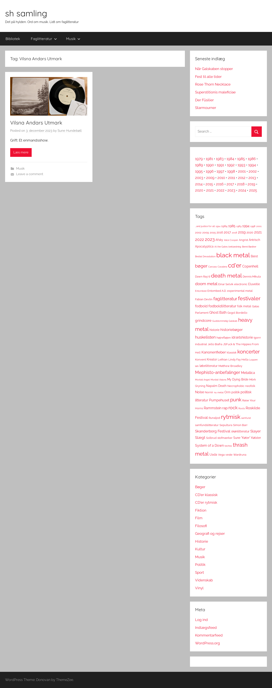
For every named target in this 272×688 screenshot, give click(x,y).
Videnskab (204, 580)
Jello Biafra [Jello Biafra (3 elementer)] (215, 344)
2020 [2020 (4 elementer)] (249, 232)
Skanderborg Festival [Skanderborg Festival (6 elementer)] (212, 431)
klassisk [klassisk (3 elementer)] (232, 352)
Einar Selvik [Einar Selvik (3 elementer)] (225, 284)
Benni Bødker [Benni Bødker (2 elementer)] (249, 246)
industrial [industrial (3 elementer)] (201, 344)
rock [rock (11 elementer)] (233, 407)
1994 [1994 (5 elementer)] (245, 226)
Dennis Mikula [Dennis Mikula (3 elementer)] (252, 276)
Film (199, 518)
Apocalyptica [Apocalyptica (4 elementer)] (204, 246)
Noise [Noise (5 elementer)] (199, 392)
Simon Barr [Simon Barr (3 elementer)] (240, 425)
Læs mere (20, 152)
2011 (231, 178)
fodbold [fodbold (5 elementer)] (201, 306)
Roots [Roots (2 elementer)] (241, 408)
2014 (199, 184)
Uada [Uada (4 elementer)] (213, 454)
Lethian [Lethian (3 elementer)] (223, 359)
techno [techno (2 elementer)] (228, 446)
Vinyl (199, 588)
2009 (210, 178)
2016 (220, 184)
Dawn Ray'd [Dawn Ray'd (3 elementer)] (202, 276)
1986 (252, 159)
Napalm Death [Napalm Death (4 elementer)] (216, 386)
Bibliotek (13, 38)
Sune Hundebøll (70, 131)
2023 (231, 190)
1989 (199, 165)
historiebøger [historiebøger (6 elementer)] (231, 330)
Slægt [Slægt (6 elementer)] (200, 437)
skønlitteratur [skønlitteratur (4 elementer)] (240, 431)
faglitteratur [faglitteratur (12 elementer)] (225, 298)
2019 (251, 184)
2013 (252, 178)
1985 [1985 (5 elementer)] (231, 226)
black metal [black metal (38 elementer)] (233, 255)
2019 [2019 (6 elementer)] (242, 232)
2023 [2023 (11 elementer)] (210, 239)
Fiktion (200, 510)
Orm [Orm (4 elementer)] (227, 392)
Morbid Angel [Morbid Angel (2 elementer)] (202, 379)
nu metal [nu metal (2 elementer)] (219, 392)
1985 (241, 159)
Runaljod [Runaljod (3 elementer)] (214, 417)
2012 (241, 178)
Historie (201, 541)
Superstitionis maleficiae (215, 92)
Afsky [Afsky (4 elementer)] (219, 240)
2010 (221, 178)
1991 (220, 165)
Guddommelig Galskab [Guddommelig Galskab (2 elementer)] (224, 321)
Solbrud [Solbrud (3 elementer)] (211, 437)
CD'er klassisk (206, 495)
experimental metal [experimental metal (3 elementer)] (240, 290)
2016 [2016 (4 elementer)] (220, 232)
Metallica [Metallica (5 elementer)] (248, 373)
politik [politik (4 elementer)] (235, 392)
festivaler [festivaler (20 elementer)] (249, 298)
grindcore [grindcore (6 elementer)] (203, 320)
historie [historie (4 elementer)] (215, 330)
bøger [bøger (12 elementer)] (201, 266)
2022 (220, 190)
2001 (242, 171)
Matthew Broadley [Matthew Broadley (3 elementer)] (230, 366)
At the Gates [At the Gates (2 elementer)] (221, 246)
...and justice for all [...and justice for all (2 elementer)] (205, 226)
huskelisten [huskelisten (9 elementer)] (205, 337)
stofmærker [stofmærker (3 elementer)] (224, 437)
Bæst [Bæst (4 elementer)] (254, 256)
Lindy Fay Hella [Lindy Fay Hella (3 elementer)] (238, 359)
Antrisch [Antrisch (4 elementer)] (254, 240)
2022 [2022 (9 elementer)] (199, 239)
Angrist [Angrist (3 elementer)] (243, 240)
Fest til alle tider (208, 76)
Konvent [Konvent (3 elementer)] (200, 359)
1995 (199, 171)
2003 (199, 178)
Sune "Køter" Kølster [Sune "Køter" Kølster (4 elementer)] (247, 437)
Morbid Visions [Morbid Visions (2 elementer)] (218, 379)
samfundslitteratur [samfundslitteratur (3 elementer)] (207, 425)
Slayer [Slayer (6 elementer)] (255, 431)
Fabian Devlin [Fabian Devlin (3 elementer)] (203, 299)
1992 (231, 165)
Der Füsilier (204, 100)
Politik (200, 564)
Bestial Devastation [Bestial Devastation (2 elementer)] (205, 256)
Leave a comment (29, 174)
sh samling (26, 13)
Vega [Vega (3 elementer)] (221, 454)
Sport (199, 572)
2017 (230, 184)
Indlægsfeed (206, 627)
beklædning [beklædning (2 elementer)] (234, 246)
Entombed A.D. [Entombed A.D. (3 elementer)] (216, 290)
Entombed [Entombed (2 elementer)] (201, 291)
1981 (209, 159)
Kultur (200, 549)
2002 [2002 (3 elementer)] (198, 232)
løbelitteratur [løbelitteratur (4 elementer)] (209, 366)
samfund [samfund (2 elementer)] (246, 418)
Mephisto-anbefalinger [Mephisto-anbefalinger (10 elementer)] (217, 372)
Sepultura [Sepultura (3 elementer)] (226, 425)
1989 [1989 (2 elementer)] (238, 226)
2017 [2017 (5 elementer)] (227, 232)
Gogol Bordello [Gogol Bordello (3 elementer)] (237, 312)
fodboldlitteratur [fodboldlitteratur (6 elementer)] (222, 306)
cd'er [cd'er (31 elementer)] (234, 265)
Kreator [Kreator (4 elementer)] (212, 359)
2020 (199, 190)
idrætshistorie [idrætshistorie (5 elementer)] (242, 337)
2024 (242, 190)
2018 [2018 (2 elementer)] (234, 232)
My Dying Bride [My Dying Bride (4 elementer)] (237, 379)
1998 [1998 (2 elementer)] (252, 226)
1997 (220, 171)
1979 (199, 159)
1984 (230, 159)
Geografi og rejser (210, 533)
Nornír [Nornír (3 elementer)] (209, 392)
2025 (253, 190)
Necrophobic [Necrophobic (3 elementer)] (235, 386)
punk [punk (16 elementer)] (235, 399)
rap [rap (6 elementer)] (225, 408)
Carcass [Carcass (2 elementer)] (212, 266)
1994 (252, 165)
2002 (253, 171)
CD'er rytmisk (206, 502)
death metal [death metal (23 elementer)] (226, 275)
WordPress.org (207, 643)
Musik (73, 38)
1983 (220, 159)
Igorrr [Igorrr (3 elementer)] (257, 337)
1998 (231, 171)
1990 (210, 165)
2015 (209, 184)
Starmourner (205, 108)
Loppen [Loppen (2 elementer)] (253, 359)
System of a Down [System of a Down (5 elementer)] (209, 445)
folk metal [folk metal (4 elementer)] (244, 306)
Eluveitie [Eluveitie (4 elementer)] (254, 284)
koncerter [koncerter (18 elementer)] (248, 352)
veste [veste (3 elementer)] (228, 454)
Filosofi (201, 526)
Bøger (200, 487)
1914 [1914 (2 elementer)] (218, 226)
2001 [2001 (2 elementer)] (259, 226)
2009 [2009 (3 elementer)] (205, 232)
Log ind (201, 620)
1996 (210, 171)
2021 (210, 190)
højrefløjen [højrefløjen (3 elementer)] (224, 337)
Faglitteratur (44, 38)
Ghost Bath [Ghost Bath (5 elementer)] (218, 312)
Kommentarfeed (209, 635)
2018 (241, 184)
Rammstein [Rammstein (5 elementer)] (212, 408)
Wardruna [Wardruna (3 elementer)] (239, 454)
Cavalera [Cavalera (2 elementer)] (222, 266)
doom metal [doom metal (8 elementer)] (206, 284)
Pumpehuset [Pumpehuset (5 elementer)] (219, 400)
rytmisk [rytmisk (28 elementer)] (230, 416)
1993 (241, 165)
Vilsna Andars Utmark (36, 122)
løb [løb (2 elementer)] (197, 366)
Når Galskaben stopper (214, 69)
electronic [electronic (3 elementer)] (240, 284)
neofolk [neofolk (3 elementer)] (250, 386)
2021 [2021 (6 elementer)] (258, 232)
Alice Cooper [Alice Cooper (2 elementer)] (231, 240)
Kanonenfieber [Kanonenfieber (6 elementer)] (213, 352)
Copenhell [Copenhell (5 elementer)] (250, 266)
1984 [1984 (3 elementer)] (224, 226)
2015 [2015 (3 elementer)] (213, 232)
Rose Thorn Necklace (213, 84)
